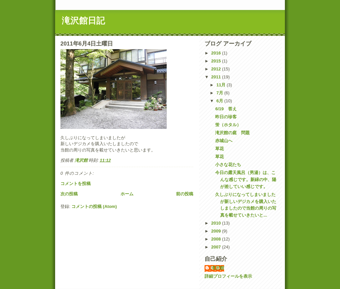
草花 (219, 148)
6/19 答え (225, 108)
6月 (220, 100)
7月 (220, 92)
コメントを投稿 (75, 183)
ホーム (127, 193)
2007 (216, 246)
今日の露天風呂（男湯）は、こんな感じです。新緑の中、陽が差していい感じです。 (245, 179)
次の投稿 (69, 193)
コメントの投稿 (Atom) (94, 206)
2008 (216, 239)
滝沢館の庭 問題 (232, 132)
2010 (216, 223)
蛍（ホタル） (228, 124)
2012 (216, 68)
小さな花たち (228, 164)
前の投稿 (184, 193)
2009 (216, 231)
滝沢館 (217, 267)
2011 (216, 76)
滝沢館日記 (83, 21)
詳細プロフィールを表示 (228, 276)
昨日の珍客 (226, 116)
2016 (216, 52)
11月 (221, 84)
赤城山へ (223, 140)
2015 (216, 60)
